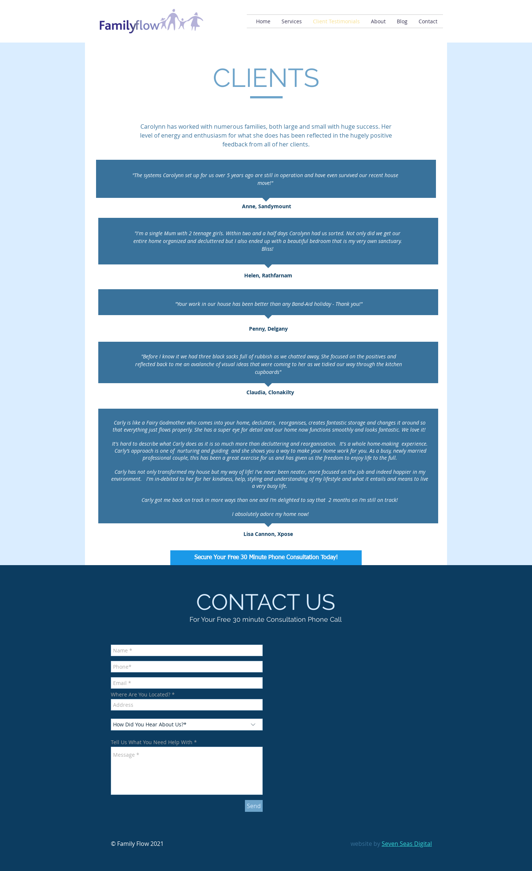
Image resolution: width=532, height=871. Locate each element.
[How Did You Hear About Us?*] (187, 724)
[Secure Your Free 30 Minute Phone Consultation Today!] (266, 557)
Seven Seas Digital (407, 844)
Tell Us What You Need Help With (151, 742)
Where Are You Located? (140, 694)
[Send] (254, 806)
